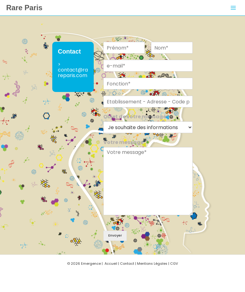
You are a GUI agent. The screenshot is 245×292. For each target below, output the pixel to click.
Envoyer (115, 235)
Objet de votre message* (136, 117)
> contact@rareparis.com (73, 70)
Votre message (123, 142)
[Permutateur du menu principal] (233, 7)
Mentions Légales (152, 263)
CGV (174, 263)
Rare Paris (24, 8)
